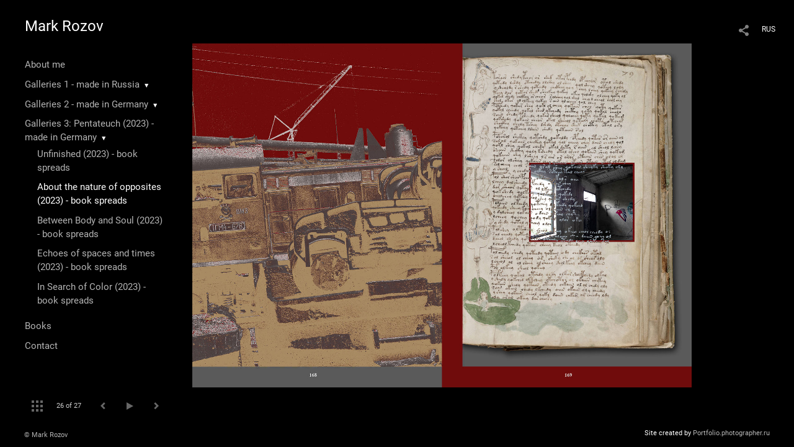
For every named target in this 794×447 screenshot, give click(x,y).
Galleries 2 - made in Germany (86, 104)
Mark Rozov (64, 26)
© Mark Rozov (46, 435)
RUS (768, 29)
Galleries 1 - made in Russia (82, 84)
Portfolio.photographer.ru (731, 433)
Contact (41, 345)
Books (38, 326)
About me (45, 64)
